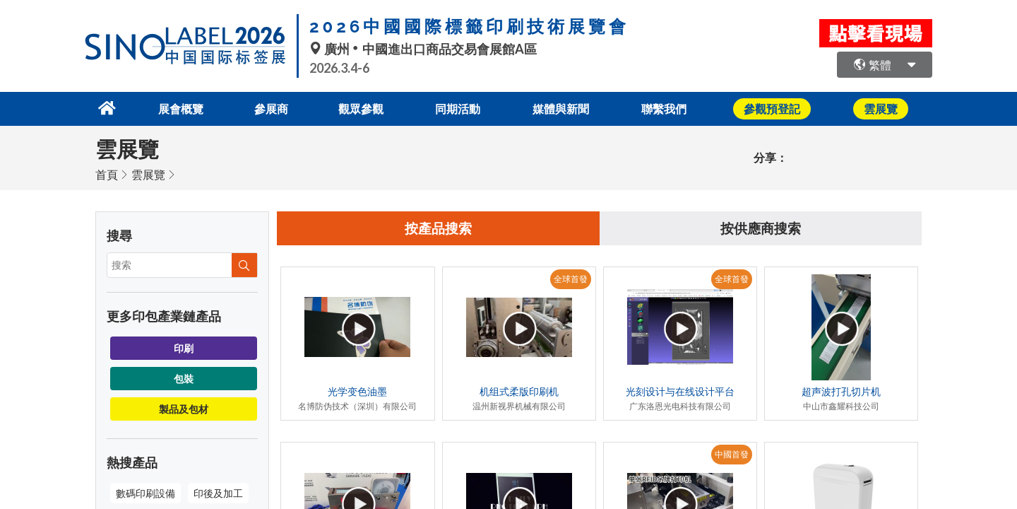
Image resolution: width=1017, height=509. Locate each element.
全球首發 (571, 279)
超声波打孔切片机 (841, 391)
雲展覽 (148, 173)
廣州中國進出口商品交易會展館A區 (423, 49)
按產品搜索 (438, 227)
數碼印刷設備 (145, 492)
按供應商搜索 (760, 227)
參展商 (265, 108)
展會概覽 (171, 108)
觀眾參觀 (359, 108)
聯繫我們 (673, 108)
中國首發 (732, 454)
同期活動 (459, 108)
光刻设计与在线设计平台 (680, 391)
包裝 (184, 377)
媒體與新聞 (566, 108)
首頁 (106, 173)
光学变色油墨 (357, 391)
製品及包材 (183, 408)
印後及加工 (218, 492)
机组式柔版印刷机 (519, 391)
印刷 (184, 347)
